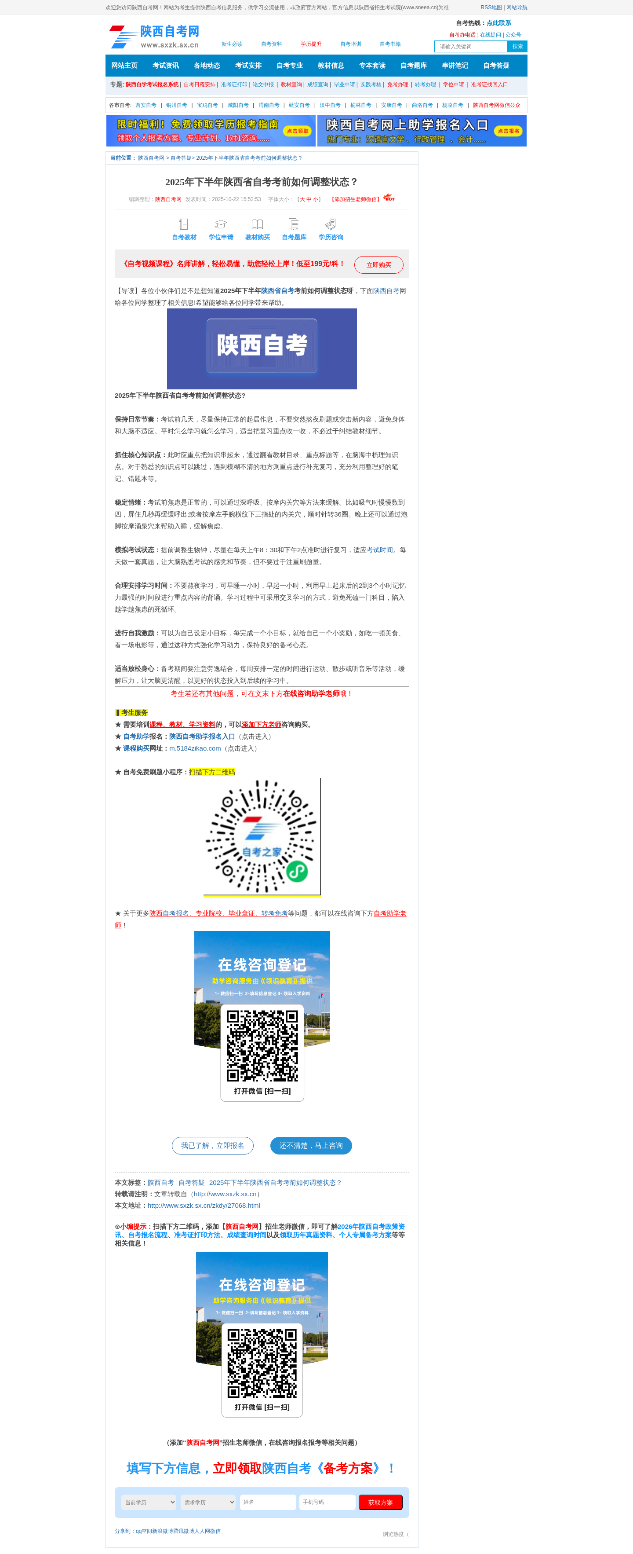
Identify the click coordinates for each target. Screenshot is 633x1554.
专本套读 (372, 65)
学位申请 (453, 84)
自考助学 (136, 736)
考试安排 (248, 65)
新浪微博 (162, 1531)
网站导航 (517, 7)
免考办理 (397, 84)
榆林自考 (360, 105)
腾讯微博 (183, 1531)
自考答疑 (496, 65)
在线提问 (490, 35)
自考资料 (271, 44)
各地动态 (207, 65)
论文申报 (263, 84)
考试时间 (380, 549)
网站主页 (124, 65)
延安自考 (299, 105)
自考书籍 (390, 44)
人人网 (202, 1531)
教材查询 (291, 84)
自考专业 (289, 65)
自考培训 (350, 44)
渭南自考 (269, 105)
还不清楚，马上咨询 (311, 1145)
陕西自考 (386, 290)
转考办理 (425, 84)
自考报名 (176, 913)
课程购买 (136, 748)
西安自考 (145, 105)
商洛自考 (422, 105)
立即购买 (379, 264)
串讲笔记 (455, 65)
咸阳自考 (238, 105)
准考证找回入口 (489, 84)
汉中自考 (330, 105)
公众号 (513, 35)
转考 (268, 913)
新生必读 (232, 44)
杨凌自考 (452, 105)
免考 (281, 913)
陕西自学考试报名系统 (152, 84)
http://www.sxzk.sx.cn (225, 1194)
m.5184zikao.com (195, 748)
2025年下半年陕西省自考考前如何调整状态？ (249, 158)
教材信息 (331, 65)
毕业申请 (344, 84)
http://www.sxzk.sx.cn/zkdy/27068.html (204, 1205)
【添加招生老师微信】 (362, 199)
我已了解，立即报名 (212, 1145)
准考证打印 (234, 84)
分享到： (125, 1531)
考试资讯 (166, 65)
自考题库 (413, 65)
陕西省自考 (277, 290)
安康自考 (391, 105)
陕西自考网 (151, 158)
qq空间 (144, 1531)
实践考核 (371, 84)
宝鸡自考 (207, 105)
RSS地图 (491, 7)
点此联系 (499, 23)
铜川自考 (176, 105)
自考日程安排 (199, 84)
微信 (215, 1531)
